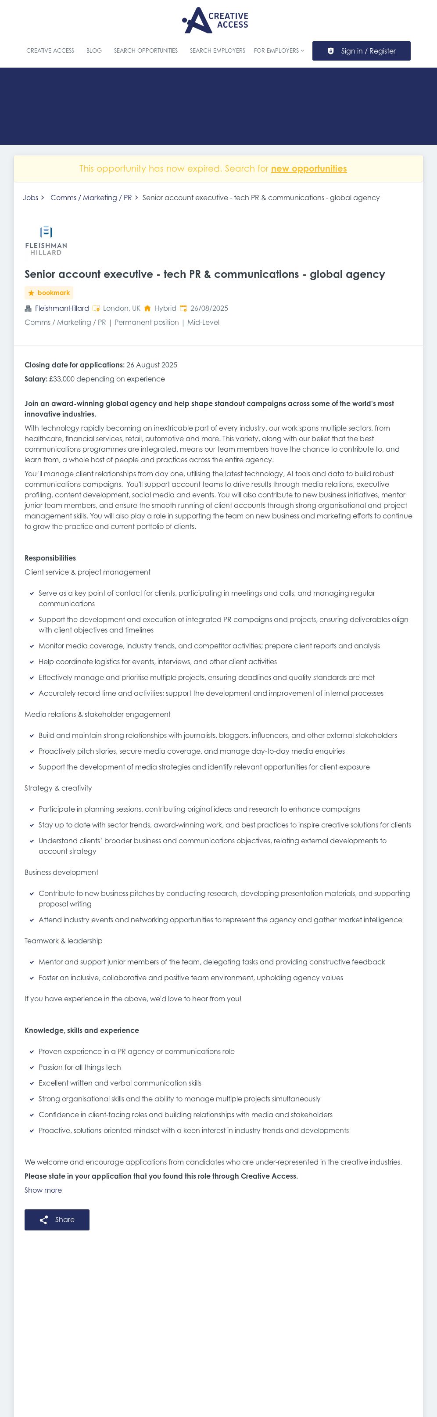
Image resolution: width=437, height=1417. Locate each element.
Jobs (30, 197)
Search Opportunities (146, 50)
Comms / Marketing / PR (91, 197)
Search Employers (217, 50)
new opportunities (309, 168)
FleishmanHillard (62, 308)
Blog (94, 50)
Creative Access (50, 50)
